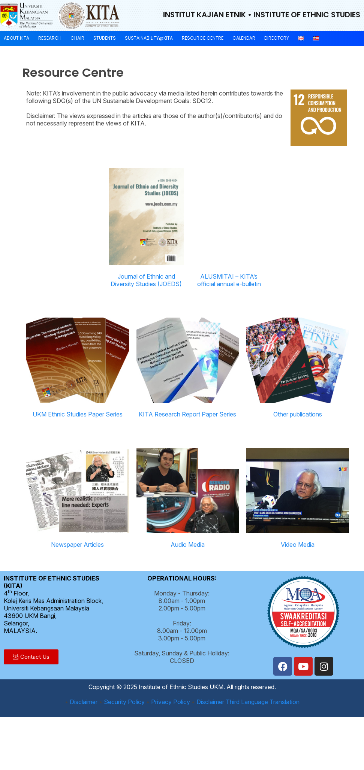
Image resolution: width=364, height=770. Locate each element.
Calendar (243, 38)
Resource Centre (202, 38)
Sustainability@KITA (149, 38)
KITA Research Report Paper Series (187, 414)
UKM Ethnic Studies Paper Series (78, 414)
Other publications (297, 414)
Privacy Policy (170, 702)
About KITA (16, 38)
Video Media (298, 544)
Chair (77, 38)
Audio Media (188, 544)
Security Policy (124, 702)
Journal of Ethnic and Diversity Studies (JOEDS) (146, 280)
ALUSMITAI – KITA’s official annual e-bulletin (229, 280)
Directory (276, 38)
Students (104, 38)
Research (49, 38)
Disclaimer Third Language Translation (248, 702)
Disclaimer (83, 702)
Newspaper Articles (77, 544)
